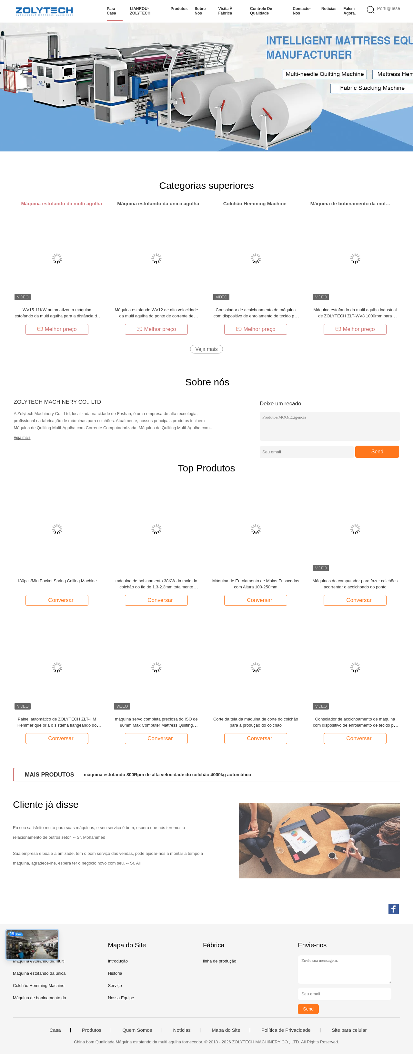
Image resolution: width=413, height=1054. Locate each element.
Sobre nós (200, 10)
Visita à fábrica (225, 10)
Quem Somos (137, 1030)
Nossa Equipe (121, 997)
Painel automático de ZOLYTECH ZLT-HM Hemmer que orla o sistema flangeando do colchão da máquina (57, 725)
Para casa (111, 10)
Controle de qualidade (261, 10)
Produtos (179, 8)
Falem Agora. (350, 10)
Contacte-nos (301, 10)
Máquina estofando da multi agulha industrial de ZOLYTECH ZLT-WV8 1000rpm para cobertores (355, 315)
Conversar (57, 600)
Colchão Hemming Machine (39, 985)
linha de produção (219, 961)
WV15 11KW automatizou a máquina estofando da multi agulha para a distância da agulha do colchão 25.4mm (57, 315)
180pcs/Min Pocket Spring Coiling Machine (57, 580)
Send (377, 451)
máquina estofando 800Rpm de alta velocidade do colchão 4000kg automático (167, 774)
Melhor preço (56, 329)
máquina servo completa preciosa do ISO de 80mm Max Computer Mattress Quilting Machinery (156, 725)
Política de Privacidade (286, 1030)
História (115, 973)
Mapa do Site (226, 1030)
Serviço (115, 985)
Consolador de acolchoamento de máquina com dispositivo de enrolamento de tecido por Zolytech (256, 315)
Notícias (329, 8)
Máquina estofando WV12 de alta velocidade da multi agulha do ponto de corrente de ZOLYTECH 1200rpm (156, 315)
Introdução (117, 961)
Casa (55, 1030)
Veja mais (206, 349)
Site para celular (349, 1030)
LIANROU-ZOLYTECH (140, 10)
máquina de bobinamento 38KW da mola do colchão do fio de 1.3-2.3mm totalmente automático (156, 586)
